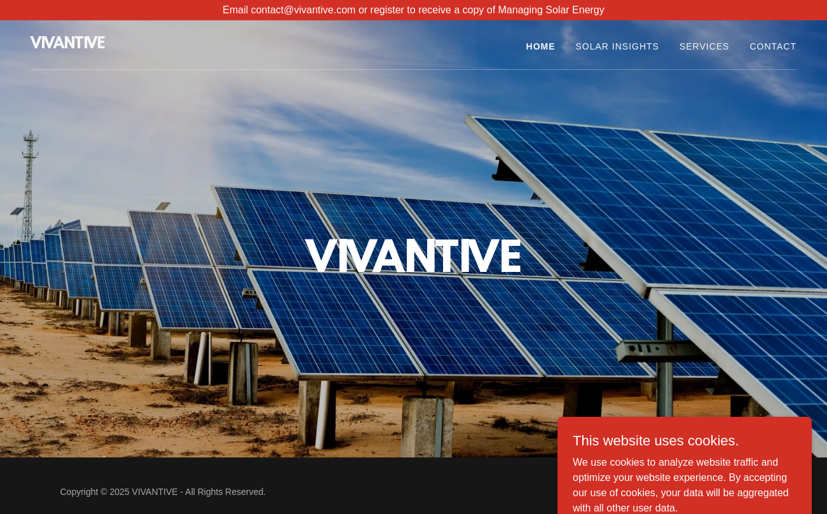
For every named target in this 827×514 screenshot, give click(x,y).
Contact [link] (772, 46)
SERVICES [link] (705, 46)
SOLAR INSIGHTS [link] (617, 46)
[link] (68, 44)
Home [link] (541, 46)
